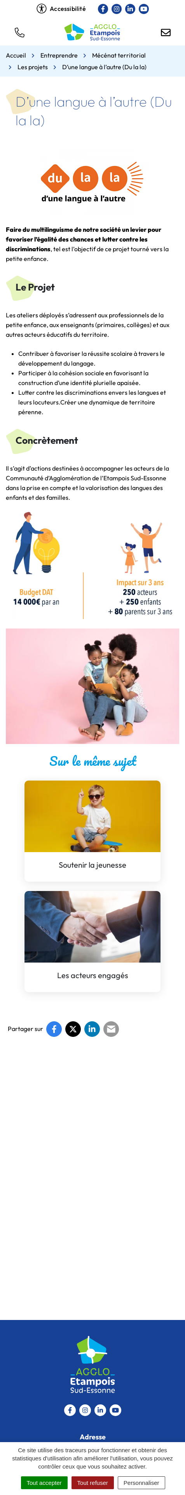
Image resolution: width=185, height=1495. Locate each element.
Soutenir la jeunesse (92, 865)
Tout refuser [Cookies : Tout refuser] (92, 1482)
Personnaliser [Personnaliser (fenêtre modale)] (141, 1482)
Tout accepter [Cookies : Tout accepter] (44, 1482)
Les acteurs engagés (92, 975)
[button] (19, 31)
